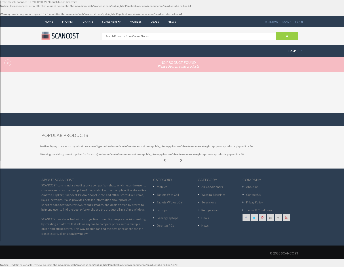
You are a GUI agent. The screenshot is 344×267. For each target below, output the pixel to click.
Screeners (111, 21)
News (172, 21)
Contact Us (253, 195)
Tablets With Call (168, 195)
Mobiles (136, 21)
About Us (252, 187)
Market (68, 21)
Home (49, 21)
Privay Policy (254, 202)
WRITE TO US (271, 21)
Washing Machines (213, 195)
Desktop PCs (165, 225)
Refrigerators (210, 210)
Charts (87, 21)
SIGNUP (287, 21)
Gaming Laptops (167, 218)
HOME (292, 51)
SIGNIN (299, 21)
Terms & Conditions (259, 210)
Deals (155, 21)
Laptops (162, 210)
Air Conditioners (212, 187)
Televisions (208, 202)
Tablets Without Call (170, 202)
